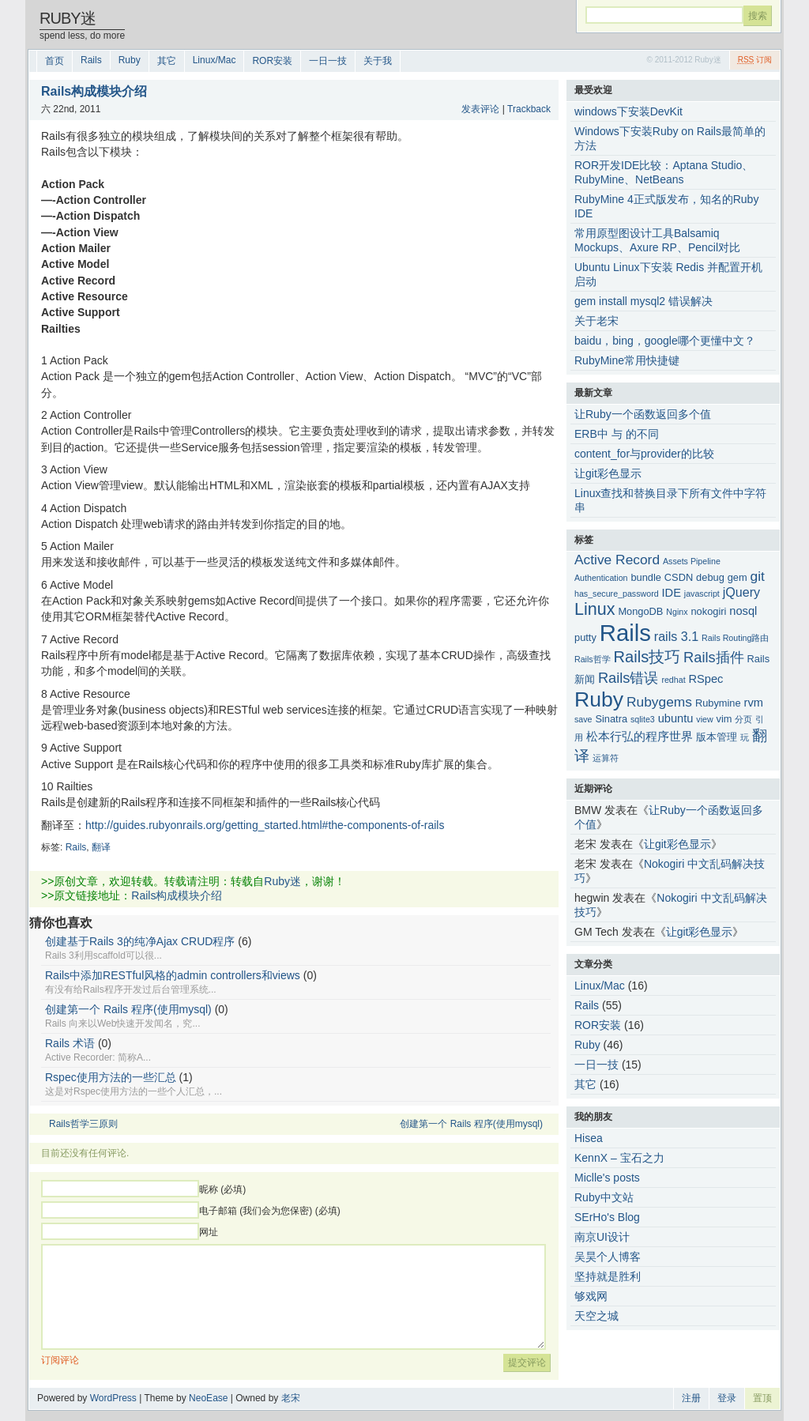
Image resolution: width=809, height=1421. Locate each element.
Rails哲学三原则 (83, 1123)
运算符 (606, 758)
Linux (594, 609)
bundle (645, 577)
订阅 (755, 59)
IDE (671, 592)
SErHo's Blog (607, 1217)
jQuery (741, 592)
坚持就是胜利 (607, 1276)
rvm (753, 702)
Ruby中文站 (604, 1197)
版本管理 (716, 737)
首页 (54, 60)
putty (585, 637)
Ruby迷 (68, 18)
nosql (743, 611)
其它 (166, 60)
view (704, 719)
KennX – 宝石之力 (619, 1158)
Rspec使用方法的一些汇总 (110, 1077)
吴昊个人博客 (607, 1256)
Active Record (617, 559)
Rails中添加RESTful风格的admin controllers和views (172, 975)
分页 (743, 719)
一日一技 (328, 60)
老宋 (290, 1398)
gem (737, 577)
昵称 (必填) (222, 1189)
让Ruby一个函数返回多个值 (642, 414)
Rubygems (659, 702)
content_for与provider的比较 (644, 453)
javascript (702, 593)
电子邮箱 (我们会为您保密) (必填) (270, 1210)
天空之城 (596, 1316)
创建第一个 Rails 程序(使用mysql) (128, 1009)
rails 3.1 (676, 636)
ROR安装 (272, 60)
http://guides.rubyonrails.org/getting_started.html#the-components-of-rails (264, 825)
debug (710, 577)
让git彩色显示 (608, 473)
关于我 (377, 60)
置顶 (762, 1398)
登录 (726, 1398)
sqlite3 (642, 719)
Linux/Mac (214, 60)
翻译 (101, 847)
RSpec (706, 679)
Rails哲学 (592, 659)
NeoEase (208, 1398)
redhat (673, 679)
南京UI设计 (602, 1237)
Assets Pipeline (692, 561)
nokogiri (708, 611)
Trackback (529, 109)
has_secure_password (616, 593)
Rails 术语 (70, 1043)
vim (724, 719)
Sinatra (611, 719)
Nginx (676, 611)
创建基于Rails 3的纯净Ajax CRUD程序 (140, 941)
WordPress (113, 1398)
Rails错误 (628, 677)
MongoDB (640, 611)
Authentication (601, 577)
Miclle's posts (607, 1177)
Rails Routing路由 (735, 638)
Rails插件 (713, 657)
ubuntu (676, 718)
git (758, 576)
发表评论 (480, 109)
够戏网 (591, 1296)
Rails (91, 60)
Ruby (130, 60)
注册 (691, 1398)
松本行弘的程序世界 (639, 736)
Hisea (588, 1138)
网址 (208, 1232)
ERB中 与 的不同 (616, 434)
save (583, 719)
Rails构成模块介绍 (176, 895)
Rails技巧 (647, 656)
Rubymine (718, 703)
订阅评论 (60, 1360)
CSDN (678, 577)
